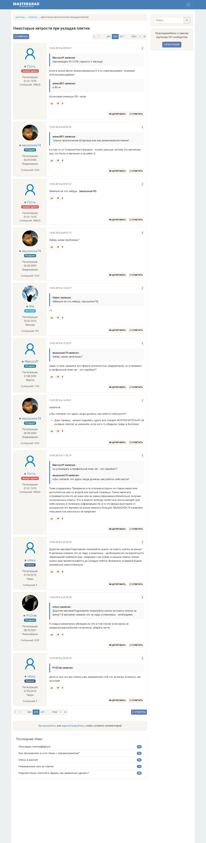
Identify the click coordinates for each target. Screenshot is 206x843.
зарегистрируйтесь (73, 725)
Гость (31, 66)
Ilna (31, 306)
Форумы (20, 17)
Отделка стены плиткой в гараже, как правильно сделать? (54, 773)
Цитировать (117, 114)
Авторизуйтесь (47, 725)
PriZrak (31, 615)
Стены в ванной (28, 759)
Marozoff (31, 361)
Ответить (21, 36)
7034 (133, 36)
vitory (31, 560)
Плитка (32, 17)
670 (115, 36)
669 (109, 36)
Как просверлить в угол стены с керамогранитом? (49, 753)
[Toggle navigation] (188, 4)
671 (122, 36)
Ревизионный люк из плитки (36, 766)
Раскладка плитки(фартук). (35, 746)
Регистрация (171, 44)
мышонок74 (31, 145)
